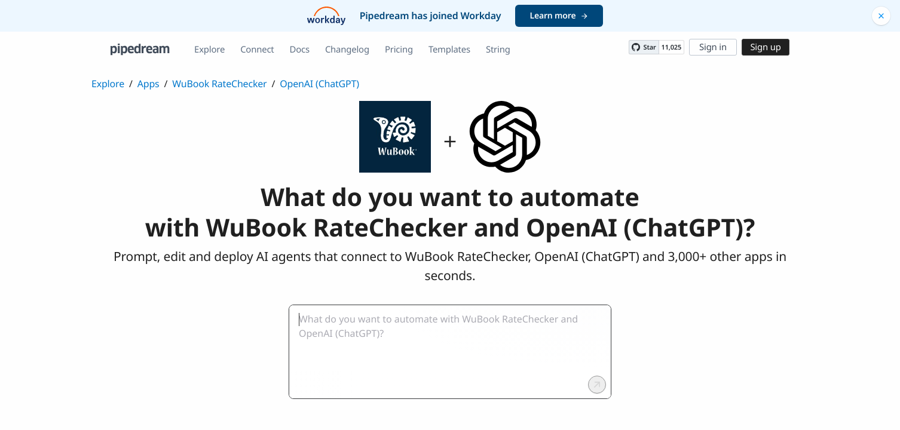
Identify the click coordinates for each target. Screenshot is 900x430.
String (498, 50)
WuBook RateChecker (219, 83)
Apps (148, 83)
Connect (257, 50)
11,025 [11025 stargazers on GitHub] (671, 47)
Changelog (347, 50)
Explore (209, 50)
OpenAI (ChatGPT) (319, 83)
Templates (449, 50)
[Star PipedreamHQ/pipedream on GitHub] (644, 47)
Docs (300, 50)
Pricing (399, 50)
